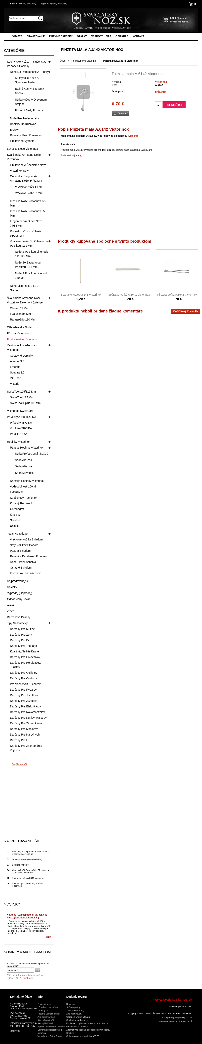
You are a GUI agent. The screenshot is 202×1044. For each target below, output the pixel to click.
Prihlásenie (22, 3)
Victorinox (161, 81)
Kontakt (138, 36)
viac (48, 936)
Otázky (82, 36)
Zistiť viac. (28, 978)
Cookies (70, 1033)
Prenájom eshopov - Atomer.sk (175, 1021)
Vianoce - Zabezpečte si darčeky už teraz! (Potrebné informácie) (27, 916)
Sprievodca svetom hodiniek (51, 1026)
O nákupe (121, 36)
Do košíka (174, 105)
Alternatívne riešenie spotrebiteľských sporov (88, 1030)
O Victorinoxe (44, 1004)
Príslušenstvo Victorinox (84, 60)
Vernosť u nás (101, 36)
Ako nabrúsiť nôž (45, 1020)
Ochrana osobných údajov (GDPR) (83, 1036)
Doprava (70, 1004)
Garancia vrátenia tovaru (78, 1017)
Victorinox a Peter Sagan (49, 1036)
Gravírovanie (35, 36)
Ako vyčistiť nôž (45, 1023)
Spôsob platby (73, 1007)
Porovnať (122, 113)
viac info (134, 135)
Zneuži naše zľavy (75, 1010)
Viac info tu (15, 1031)
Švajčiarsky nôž (19, 764)
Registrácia (53, 3)
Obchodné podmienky (77, 1020)
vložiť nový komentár (185, 311)
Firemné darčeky (61, 36)
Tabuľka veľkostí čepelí (48, 1013)
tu (81, 155)
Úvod (63, 60)
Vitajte (17, 36)
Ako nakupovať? (74, 1013)
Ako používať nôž (46, 1017)
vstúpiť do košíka (179, 21)
